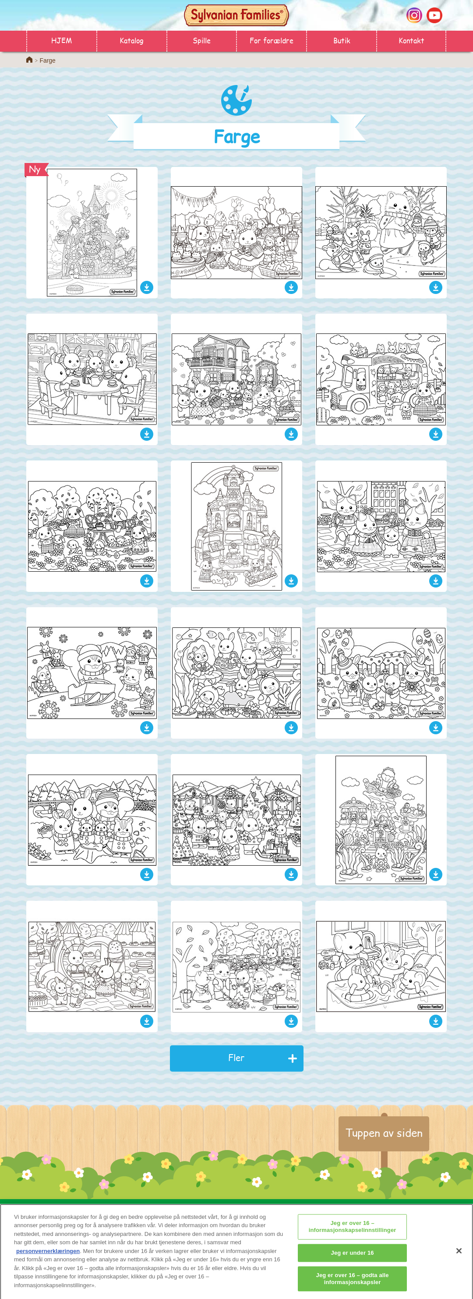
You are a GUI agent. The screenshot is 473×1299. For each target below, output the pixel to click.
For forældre (271, 40)
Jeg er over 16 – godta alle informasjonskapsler (352, 1284)
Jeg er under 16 (352, 1257)
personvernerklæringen (48, 1256)
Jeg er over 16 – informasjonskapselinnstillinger (352, 1232)
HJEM (61, 40)
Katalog (132, 40)
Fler (236, 1057)
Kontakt (411, 40)
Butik (341, 40)
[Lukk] (459, 1256)
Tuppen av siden (384, 1132)
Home (29, 60)
